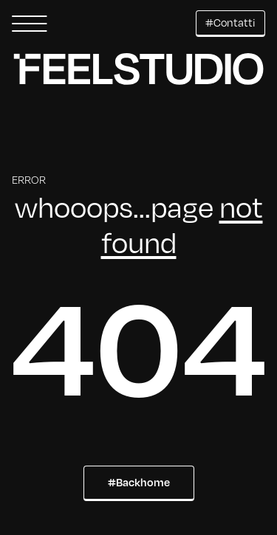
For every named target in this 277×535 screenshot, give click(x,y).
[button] (29, 23)
